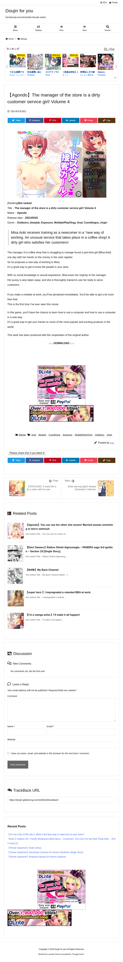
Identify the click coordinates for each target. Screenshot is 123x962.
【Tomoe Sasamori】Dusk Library (24, 848)
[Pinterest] (52, 120)
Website (11, 739)
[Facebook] (34, 120)
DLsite (109, 49)
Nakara (101, 72)
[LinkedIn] (70, 120)
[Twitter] (16, 120)
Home (11, 39)
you (112, 442)
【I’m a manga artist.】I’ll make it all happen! (53, 614)
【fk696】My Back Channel (42, 569)
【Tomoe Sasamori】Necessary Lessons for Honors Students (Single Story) (45, 852)
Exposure (67, 435)
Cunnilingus (54, 435)
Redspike (102, 75)
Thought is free (77, 954)
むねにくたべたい (17, 75)
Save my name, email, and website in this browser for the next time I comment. (50, 753)
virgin (109, 435)
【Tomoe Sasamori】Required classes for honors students (37, 856)
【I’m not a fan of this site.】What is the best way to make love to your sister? (46, 834)
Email (50, 726)
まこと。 (66, 75)
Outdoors (99, 435)
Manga (23, 39)
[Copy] (106, 120)
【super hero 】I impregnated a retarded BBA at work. (58, 592)
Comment (12, 696)
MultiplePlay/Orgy (83, 435)
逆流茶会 (31, 75)
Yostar (47, 75)
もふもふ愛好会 (87, 75)
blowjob (42, 435)
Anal (33, 435)
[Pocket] (88, 120)
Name (11, 726)
